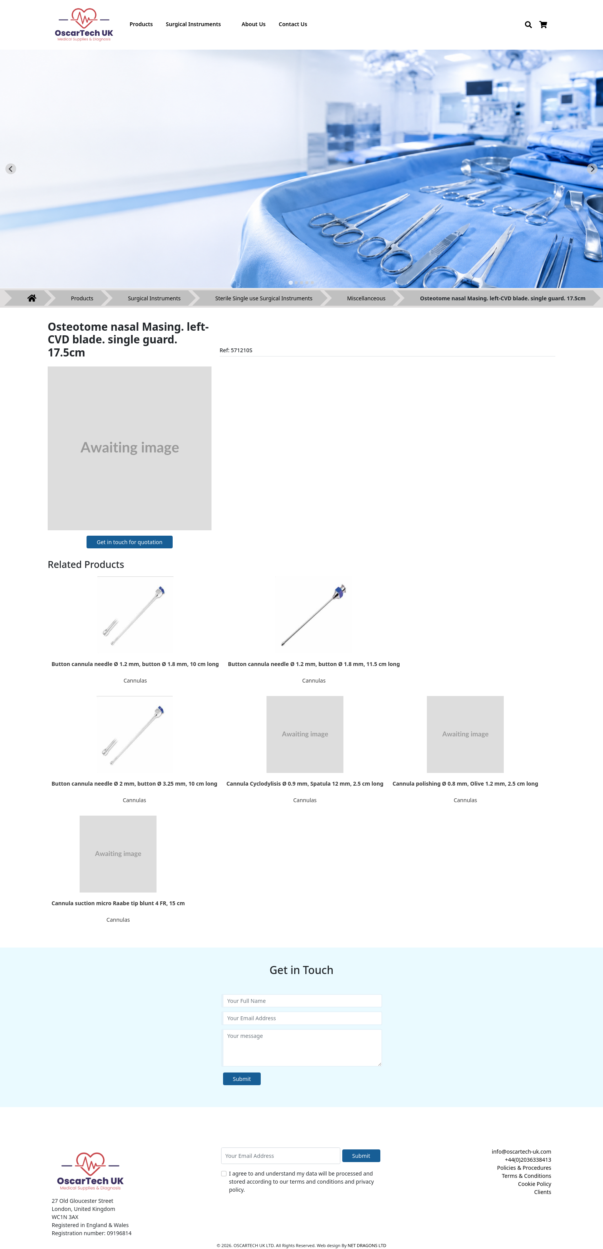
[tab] (290, 282)
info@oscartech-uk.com (521, 1151)
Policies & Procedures (524, 1167)
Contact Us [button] (293, 24)
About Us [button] (253, 24)
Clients (542, 1192)
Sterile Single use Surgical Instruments (264, 298)
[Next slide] (592, 168)
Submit (242, 1078)
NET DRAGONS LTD (367, 1245)
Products (82, 298)
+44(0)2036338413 (528, 1159)
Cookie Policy (534, 1183)
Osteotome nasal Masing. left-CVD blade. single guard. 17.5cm (502, 298)
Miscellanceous (366, 298)
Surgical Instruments (154, 298)
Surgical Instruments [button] (193, 24)
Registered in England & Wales (90, 1225)
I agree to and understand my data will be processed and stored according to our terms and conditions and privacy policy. (301, 1181)
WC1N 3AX (65, 1217)
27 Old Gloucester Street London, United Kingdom (83, 1204)
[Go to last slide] (10, 168)
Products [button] (141, 24)
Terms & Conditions (526, 1175)
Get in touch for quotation (129, 542)
